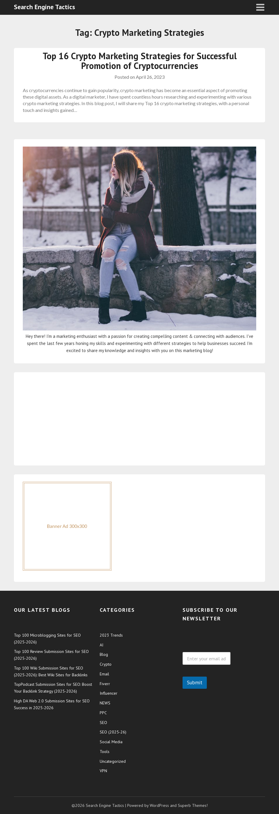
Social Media (111, 741)
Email (104, 674)
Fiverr (105, 683)
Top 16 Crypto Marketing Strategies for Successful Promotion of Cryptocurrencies (140, 60)
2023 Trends (111, 635)
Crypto (106, 664)
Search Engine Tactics (44, 7)
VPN (103, 770)
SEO (103, 722)
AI (101, 645)
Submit (194, 682)
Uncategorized (113, 761)
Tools (104, 751)
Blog (104, 654)
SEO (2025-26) (113, 732)
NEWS (105, 703)
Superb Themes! (193, 805)
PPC (103, 712)
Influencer (108, 693)
